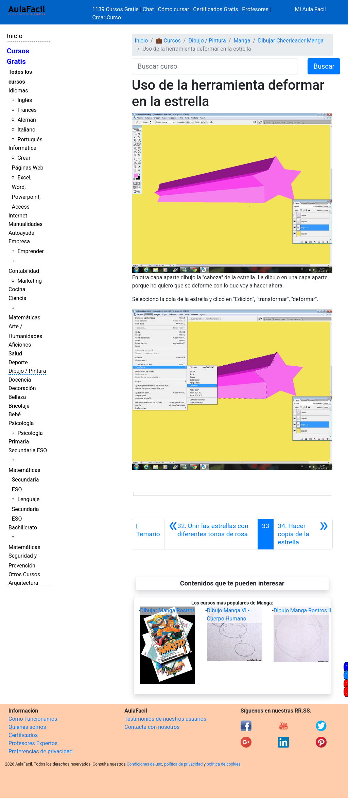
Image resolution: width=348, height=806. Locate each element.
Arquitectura (23, 583)
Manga (241, 40)
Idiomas (18, 90)
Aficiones (19, 344)
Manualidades (25, 224)
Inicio (14, 36)
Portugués (29, 139)
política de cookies (224, 764)
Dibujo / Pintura (27, 371)
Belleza (17, 397)
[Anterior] (211, 534)
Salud (15, 353)
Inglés (24, 100)
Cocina (16, 289)
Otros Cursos (24, 574)
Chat (148, 9)
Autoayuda (21, 233)
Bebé (14, 414)
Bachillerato (22, 527)
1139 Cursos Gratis (116, 9)
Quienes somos (27, 727)
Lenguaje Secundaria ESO (25, 509)
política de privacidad (183, 764)
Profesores (255, 9)
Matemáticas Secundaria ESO (24, 480)
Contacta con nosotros (151, 727)
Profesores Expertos (32, 743)
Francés (26, 110)
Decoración (22, 388)
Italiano (26, 129)
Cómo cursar (173, 9)
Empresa (19, 241)
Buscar (323, 66)
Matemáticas (24, 317)
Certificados (23, 735)
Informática (22, 148)
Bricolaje (19, 406)
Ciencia (17, 298)
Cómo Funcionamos (32, 719)
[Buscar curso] (215, 66)
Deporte (18, 362)
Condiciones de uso (144, 764)
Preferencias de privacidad (40, 751)
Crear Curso (106, 17)
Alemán (26, 120)
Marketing (29, 281)
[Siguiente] (303, 534)
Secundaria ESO (27, 450)
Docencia (19, 379)
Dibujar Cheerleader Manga (291, 40)
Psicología (21, 423)
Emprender (30, 251)
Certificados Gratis (215, 9)
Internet (17, 215)
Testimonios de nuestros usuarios (165, 719)
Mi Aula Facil (310, 9)
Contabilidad (23, 271)
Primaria (18, 441)
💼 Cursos (168, 40)
